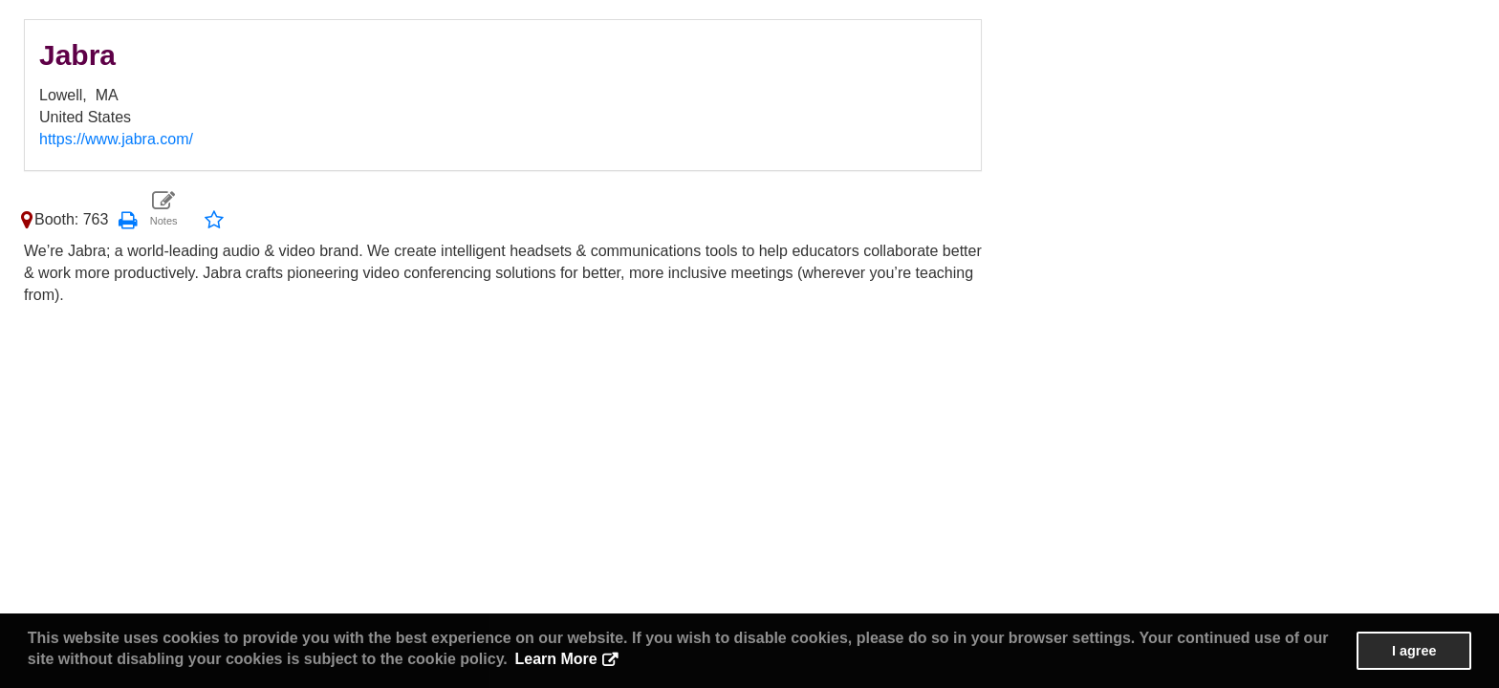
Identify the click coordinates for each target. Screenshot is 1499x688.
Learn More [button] (555, 659)
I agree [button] (1414, 650)
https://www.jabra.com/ (116, 139)
